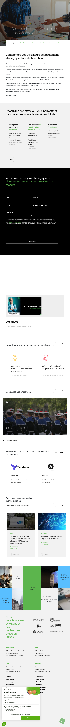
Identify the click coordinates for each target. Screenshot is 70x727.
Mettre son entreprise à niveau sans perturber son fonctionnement (21, 368)
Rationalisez (40, 689)
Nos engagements (12, 682)
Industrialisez (40, 687)
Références (10, 679)
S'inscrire (16, 554)
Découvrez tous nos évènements (18, 505)
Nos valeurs (10, 684)
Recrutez (39, 682)
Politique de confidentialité (15, 222)
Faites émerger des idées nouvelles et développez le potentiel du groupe (15, 137)
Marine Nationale (10, 440)
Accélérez (39, 676)
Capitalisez (23, 43)
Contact (8, 676)
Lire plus (9, 159)
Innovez (39, 684)
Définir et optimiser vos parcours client (54, 132)
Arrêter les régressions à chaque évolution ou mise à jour (53, 368)
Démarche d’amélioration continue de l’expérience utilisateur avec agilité (33, 139)
